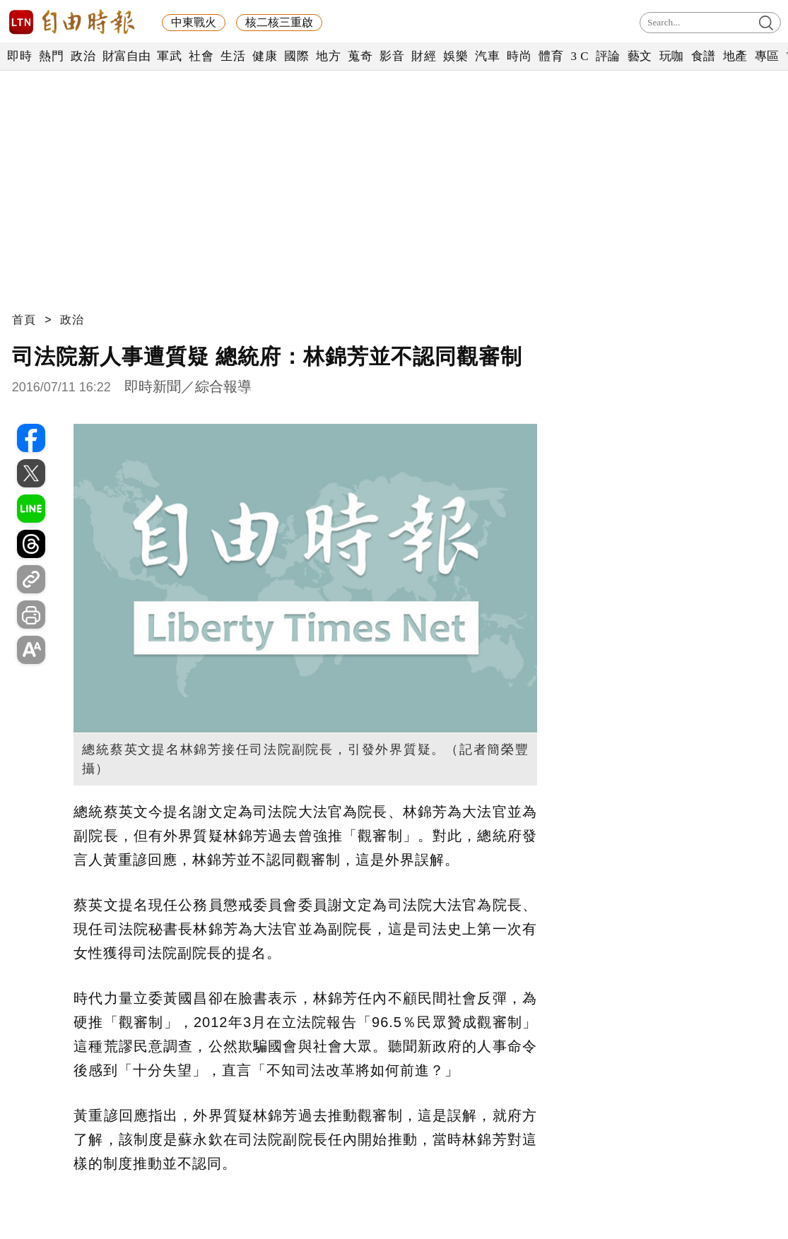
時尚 (519, 56)
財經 (423, 56)
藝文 (640, 56)
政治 (83, 56)
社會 (201, 56)
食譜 (703, 56)
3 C (579, 56)
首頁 (24, 320)
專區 (767, 56)
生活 (232, 56)
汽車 (487, 56)
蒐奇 (360, 56)
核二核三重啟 (279, 22)
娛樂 (455, 56)
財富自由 (126, 56)
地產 (735, 56)
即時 (19, 56)
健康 (264, 56)
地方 (328, 56)
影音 (392, 56)
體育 (551, 56)
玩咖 (671, 56)
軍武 (169, 56)
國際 (296, 56)
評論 (608, 56)
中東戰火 (193, 22)
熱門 (51, 56)
